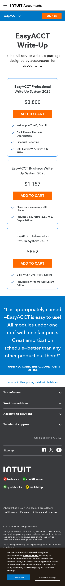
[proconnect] (26, 5)
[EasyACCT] (11, 16)
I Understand (18, 577)
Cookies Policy (30, 555)
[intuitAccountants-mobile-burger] (5, 5)
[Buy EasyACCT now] (52, 16)
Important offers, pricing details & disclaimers (32, 382)
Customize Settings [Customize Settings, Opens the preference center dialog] (47, 578)
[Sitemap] (8, 450)
